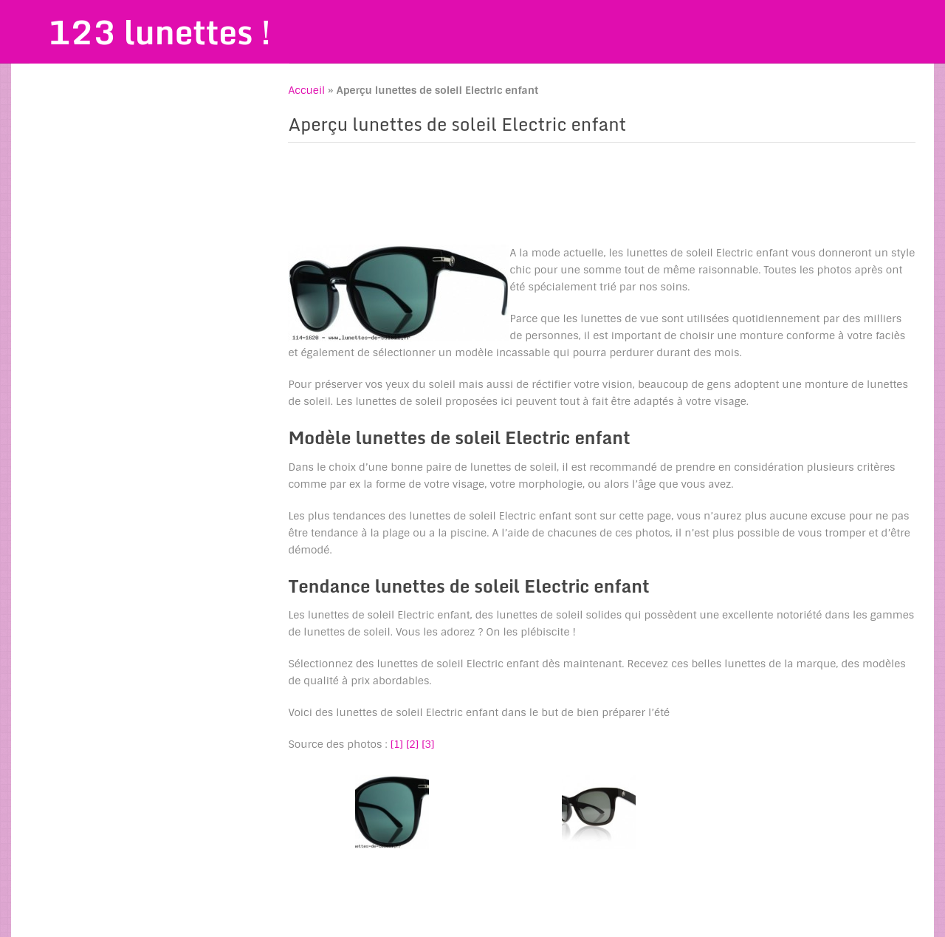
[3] (428, 744)
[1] (397, 744)
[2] (412, 744)
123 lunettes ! (159, 31)
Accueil (306, 90)
